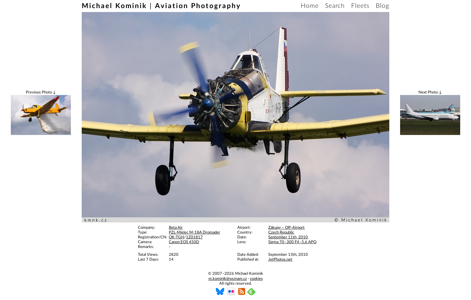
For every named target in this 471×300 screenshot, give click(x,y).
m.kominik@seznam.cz (227, 279)
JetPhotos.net (280, 260)
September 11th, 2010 (288, 237)
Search (335, 6)
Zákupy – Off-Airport (286, 228)
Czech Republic (281, 232)
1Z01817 (194, 237)
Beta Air (176, 228)
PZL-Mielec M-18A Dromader (194, 232)
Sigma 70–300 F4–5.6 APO (292, 242)
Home (310, 6)
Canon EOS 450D (184, 242)
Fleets (360, 6)
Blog (382, 6)
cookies (256, 279)
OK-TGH (176, 237)
